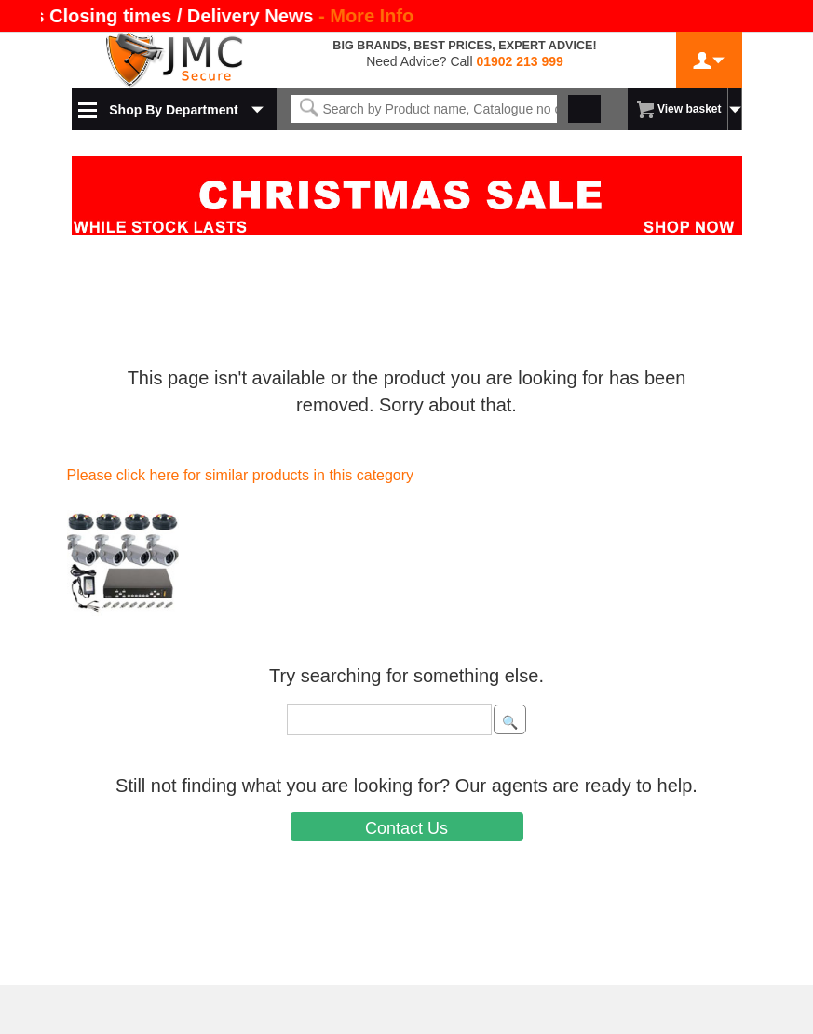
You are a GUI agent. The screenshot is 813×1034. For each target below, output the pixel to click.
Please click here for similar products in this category (240, 475)
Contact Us (406, 828)
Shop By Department (173, 109)
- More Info (366, 16)
